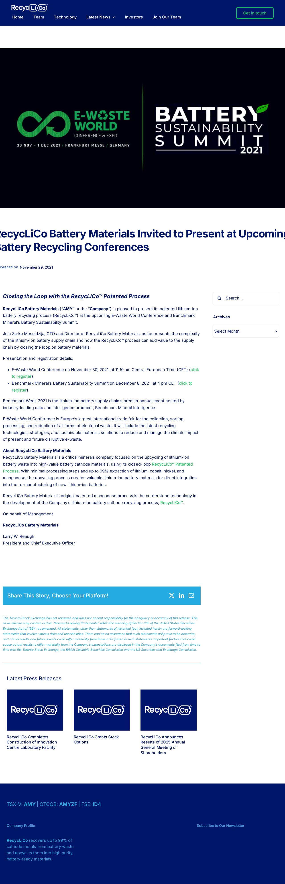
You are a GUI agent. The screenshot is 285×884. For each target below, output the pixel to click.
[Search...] (245, 298)
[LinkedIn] (181, 595)
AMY (30, 804)
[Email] (191, 595)
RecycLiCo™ (171, 502)
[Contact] (255, 13)
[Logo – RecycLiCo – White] (29, 6)
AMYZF (68, 804)
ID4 (97, 804)
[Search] (219, 298)
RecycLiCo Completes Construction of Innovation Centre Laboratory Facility (32, 742)
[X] (172, 595)
